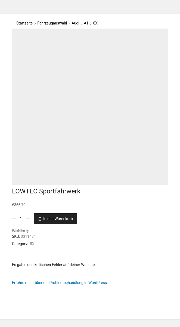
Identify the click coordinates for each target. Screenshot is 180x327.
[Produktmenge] (21, 219)
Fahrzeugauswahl (52, 23)
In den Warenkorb (58, 219)
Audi (75, 23)
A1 (86, 23)
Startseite (24, 23)
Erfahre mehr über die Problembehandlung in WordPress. (60, 282)
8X (95, 23)
